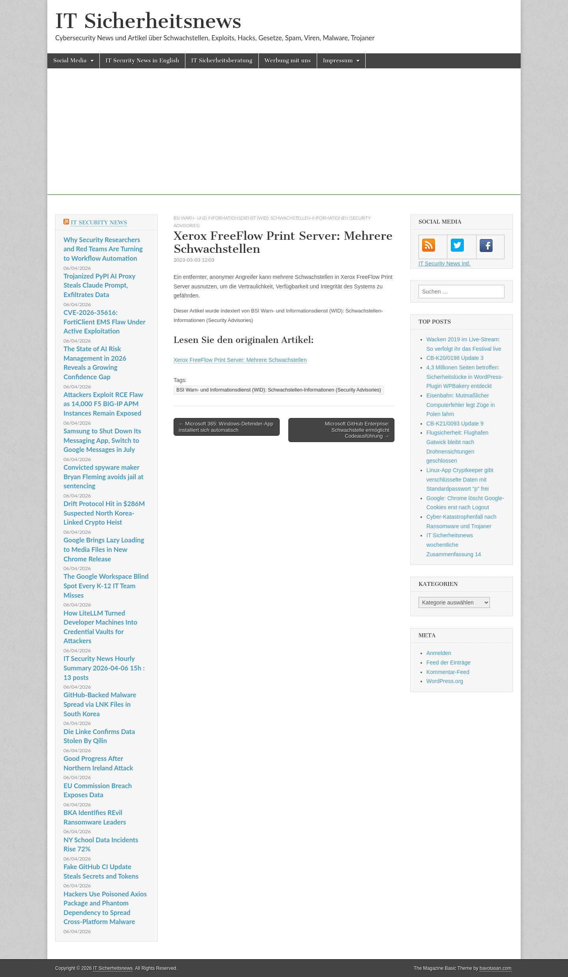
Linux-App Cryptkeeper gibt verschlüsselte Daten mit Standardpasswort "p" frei (459, 479)
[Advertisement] (284, 139)
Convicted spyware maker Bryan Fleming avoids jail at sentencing (104, 476)
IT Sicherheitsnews (148, 21)
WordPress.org (444, 681)
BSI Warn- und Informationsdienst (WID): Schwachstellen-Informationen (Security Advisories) (278, 390)
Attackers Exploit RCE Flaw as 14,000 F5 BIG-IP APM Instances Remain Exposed (103, 403)
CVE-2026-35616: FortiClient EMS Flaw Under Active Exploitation (104, 321)
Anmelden (438, 653)
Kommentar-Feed (447, 672)
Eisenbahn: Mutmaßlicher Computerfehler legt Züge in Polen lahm (460, 404)
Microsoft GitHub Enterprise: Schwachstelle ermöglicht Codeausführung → (357, 430)
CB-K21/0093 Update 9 (455, 423)
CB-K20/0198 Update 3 (455, 358)
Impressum (338, 60)
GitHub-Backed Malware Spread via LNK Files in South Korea (100, 704)
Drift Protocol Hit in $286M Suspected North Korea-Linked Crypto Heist (104, 512)
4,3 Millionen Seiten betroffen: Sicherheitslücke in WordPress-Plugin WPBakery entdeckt (464, 376)
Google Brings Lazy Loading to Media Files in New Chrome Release (104, 549)
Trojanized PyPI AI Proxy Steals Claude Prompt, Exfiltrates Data (99, 285)
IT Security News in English (142, 60)
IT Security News (99, 222)
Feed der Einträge (448, 662)
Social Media (70, 60)
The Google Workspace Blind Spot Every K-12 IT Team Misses (106, 585)
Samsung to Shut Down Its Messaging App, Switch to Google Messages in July (102, 440)
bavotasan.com (496, 968)
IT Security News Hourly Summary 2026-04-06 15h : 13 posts (104, 667)
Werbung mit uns (288, 60)
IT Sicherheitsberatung (221, 60)
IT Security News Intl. (445, 263)
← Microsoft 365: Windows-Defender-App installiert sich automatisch (226, 427)
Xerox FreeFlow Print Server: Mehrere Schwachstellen (240, 360)
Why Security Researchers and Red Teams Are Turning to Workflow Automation (103, 248)
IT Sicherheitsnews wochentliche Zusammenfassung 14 (453, 544)
